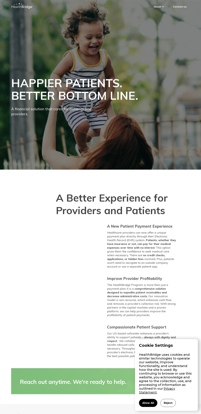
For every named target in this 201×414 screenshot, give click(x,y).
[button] (158, 6)
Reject (168, 402)
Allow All (148, 402)
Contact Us (180, 6)
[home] (22, 6)
